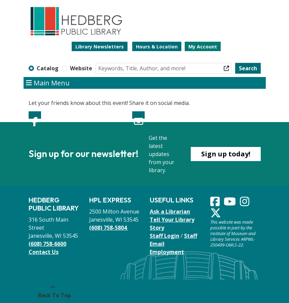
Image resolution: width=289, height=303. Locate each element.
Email (138, 115)
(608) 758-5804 (108, 227)
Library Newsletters (99, 46)
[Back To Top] (53, 291)
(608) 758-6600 (47, 244)
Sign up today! (225, 153)
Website (81, 68)
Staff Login (164, 235)
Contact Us (44, 252)
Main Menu (48, 83)
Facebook (35, 115)
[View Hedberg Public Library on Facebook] (215, 203)
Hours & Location (157, 46)
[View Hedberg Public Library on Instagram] (245, 203)
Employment (167, 252)
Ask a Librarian (170, 211)
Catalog (48, 68)
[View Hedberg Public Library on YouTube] (230, 203)
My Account (202, 46)
